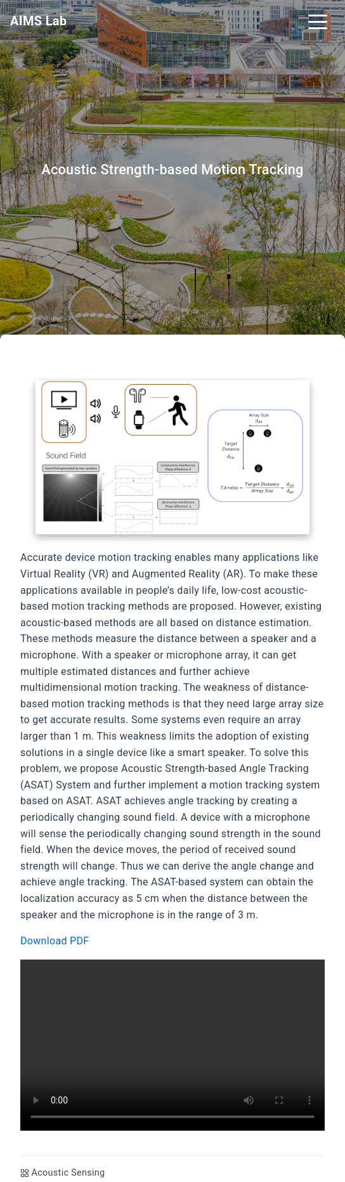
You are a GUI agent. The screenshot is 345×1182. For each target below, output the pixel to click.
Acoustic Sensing (68, 1172)
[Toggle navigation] (318, 21)
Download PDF (54, 941)
